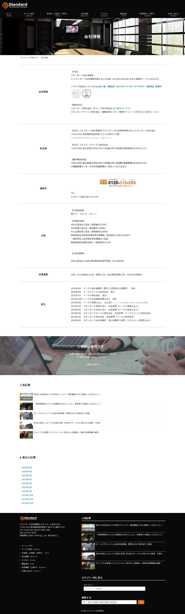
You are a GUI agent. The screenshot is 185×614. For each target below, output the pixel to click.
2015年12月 (27, 495)
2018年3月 (27, 475)
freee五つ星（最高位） (105, 86)
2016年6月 (27, 479)
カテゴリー (89, 584)
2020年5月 (27, 467)
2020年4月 (27, 471)
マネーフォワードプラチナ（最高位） (137, 86)
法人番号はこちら (121, 108)
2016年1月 (27, 491)
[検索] (141, 602)
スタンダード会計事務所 (95, 611)
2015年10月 (27, 503)
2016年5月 (27, 483)
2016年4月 (27, 487)
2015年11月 (27, 499)
